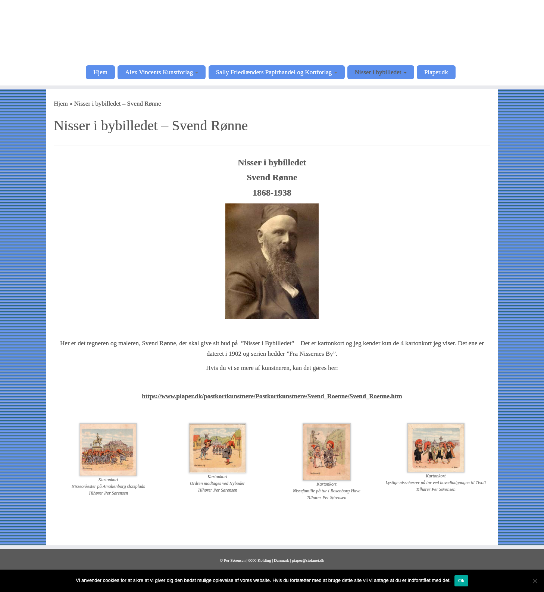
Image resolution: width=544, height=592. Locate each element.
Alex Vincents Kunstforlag (161, 72)
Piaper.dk (436, 72)
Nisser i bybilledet (381, 72)
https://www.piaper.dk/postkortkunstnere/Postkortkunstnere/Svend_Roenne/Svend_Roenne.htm (272, 396)
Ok (461, 580)
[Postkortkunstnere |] (272, 32)
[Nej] (534, 581)
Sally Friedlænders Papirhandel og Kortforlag (276, 72)
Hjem (100, 72)
